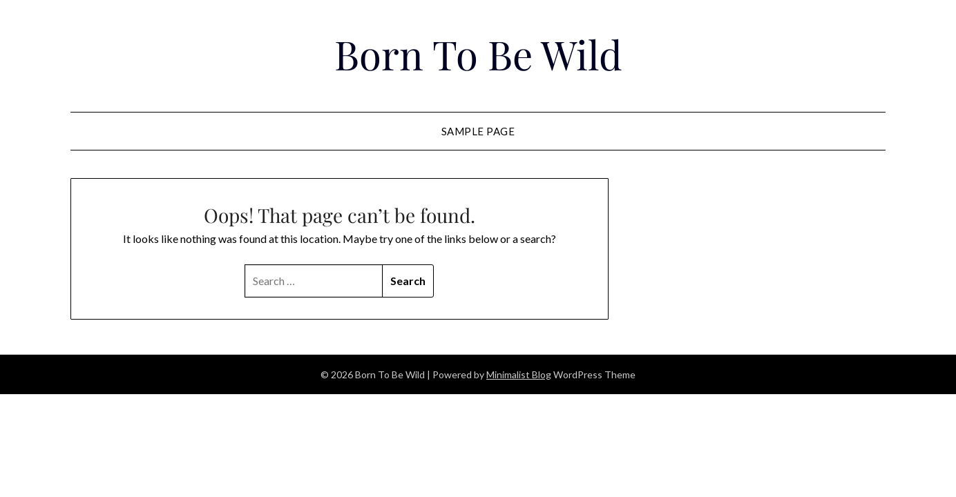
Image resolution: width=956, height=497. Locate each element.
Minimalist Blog (518, 374)
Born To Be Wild (478, 54)
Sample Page (478, 131)
